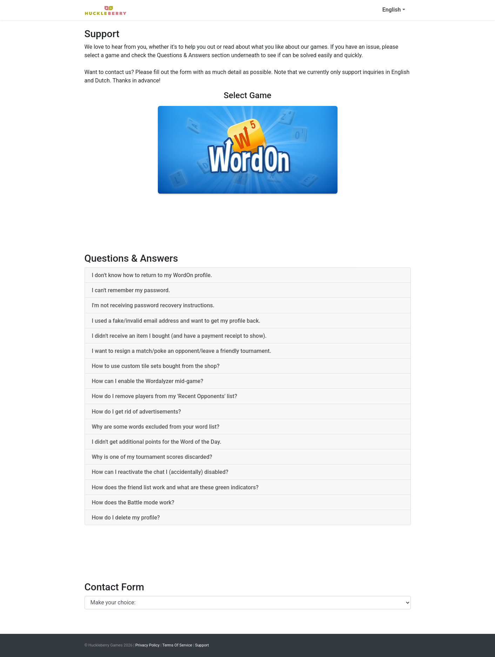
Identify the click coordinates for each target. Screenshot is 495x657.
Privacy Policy (147, 645)
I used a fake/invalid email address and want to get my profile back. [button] (176, 320)
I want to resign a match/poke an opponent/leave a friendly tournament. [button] (182, 351)
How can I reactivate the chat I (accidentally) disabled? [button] (160, 472)
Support (202, 645)
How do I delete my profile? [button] (126, 517)
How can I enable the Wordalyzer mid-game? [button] (147, 381)
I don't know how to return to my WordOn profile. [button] (152, 275)
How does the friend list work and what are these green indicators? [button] (175, 487)
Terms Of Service (177, 645)
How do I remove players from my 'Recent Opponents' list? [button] (164, 396)
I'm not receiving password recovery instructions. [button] (153, 305)
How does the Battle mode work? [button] (133, 502)
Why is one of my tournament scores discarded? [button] (152, 457)
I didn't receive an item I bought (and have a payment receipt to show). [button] (179, 336)
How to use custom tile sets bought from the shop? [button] (156, 366)
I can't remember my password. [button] (131, 290)
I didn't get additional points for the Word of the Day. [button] (156, 441)
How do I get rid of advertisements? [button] (136, 411)
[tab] (247, 275)
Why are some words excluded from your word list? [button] (156, 426)
